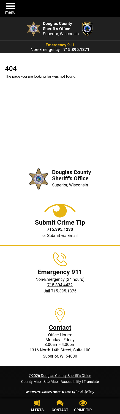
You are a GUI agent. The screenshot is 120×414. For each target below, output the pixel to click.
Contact (60, 327)
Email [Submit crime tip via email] (72, 235)
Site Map (51, 382)
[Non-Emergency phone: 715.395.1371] (76, 49)
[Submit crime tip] (82, 406)
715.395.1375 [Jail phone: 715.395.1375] (63, 291)
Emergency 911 (60, 44)
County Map (31, 382)
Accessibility (70, 382)
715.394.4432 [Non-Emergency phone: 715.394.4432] (60, 284)
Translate (91, 382)
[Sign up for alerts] (37, 406)
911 (76, 272)
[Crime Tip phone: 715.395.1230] (60, 229)
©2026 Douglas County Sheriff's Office (60, 376)
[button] (10, 9)
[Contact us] (60, 406)
